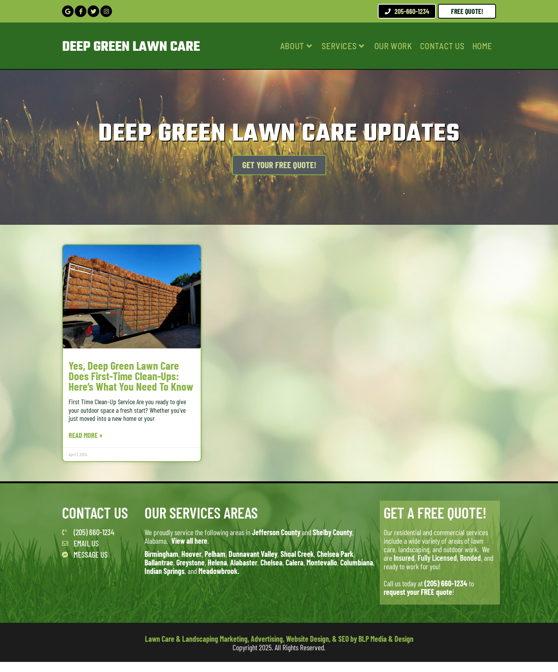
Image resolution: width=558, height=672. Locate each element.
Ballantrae (159, 572)
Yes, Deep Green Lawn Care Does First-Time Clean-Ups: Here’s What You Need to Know (126, 380)
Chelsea (271, 572)
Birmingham (161, 564)
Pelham (215, 564)
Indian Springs (164, 581)
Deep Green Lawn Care (137, 47)
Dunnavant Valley (253, 564)
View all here (189, 550)
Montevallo (322, 572)
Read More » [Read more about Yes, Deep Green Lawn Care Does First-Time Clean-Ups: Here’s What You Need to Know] (87, 445)
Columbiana (356, 572)
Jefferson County (276, 542)
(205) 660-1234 (445, 593)
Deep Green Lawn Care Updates (279, 133)
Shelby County (332, 542)
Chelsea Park (335, 564)
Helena (217, 572)
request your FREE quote (418, 602)
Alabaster (243, 572)
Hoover (191, 564)
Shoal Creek (297, 564)
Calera (294, 572)
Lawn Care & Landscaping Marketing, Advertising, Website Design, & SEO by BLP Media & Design (279, 648)
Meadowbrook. (218, 581)
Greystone (190, 572)
